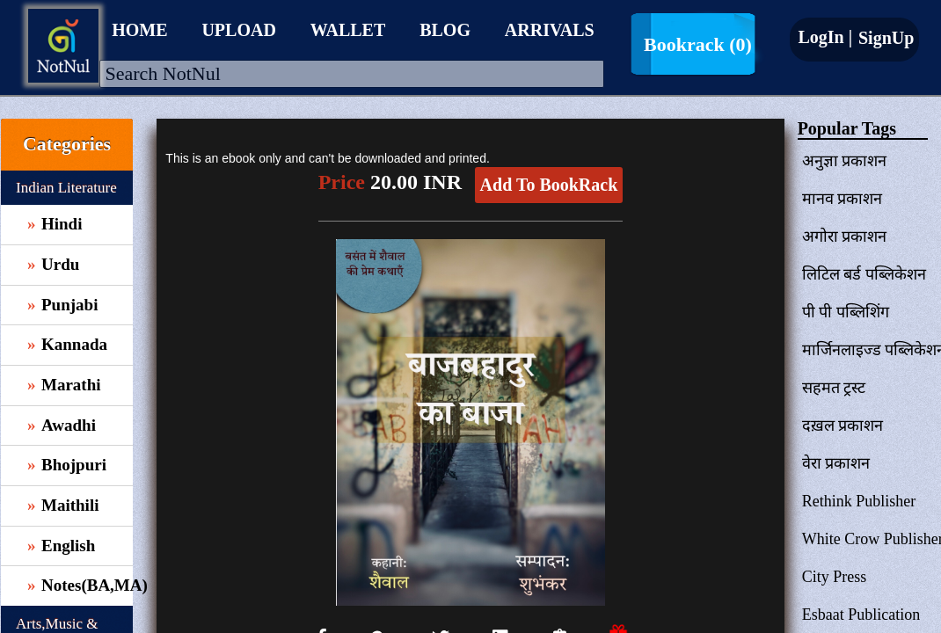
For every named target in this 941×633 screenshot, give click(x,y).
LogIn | (825, 37)
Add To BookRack (549, 184)
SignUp (884, 37)
